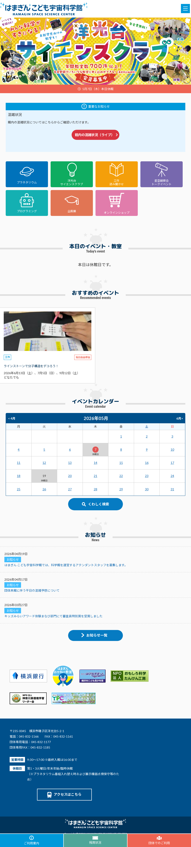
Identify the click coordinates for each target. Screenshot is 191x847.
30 (147, 489)
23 (147, 476)
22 (121, 476)
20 (70, 476)
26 (44, 489)
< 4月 (11, 418)
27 (70, 489)
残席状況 (95, 840)
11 (18, 462)
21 (95, 476)
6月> (179, 418)
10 (172, 449)
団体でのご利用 (159, 840)
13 (70, 462)
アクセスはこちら (64, 794)
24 (172, 476)
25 (18, 489)
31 (172, 489)
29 (121, 489)
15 (121, 462)
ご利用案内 (31, 840)
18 (18, 476)
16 (147, 462)
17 (172, 462)
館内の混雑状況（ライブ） (96, 135)
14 (95, 462)
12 (44, 462)
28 (95, 489)
